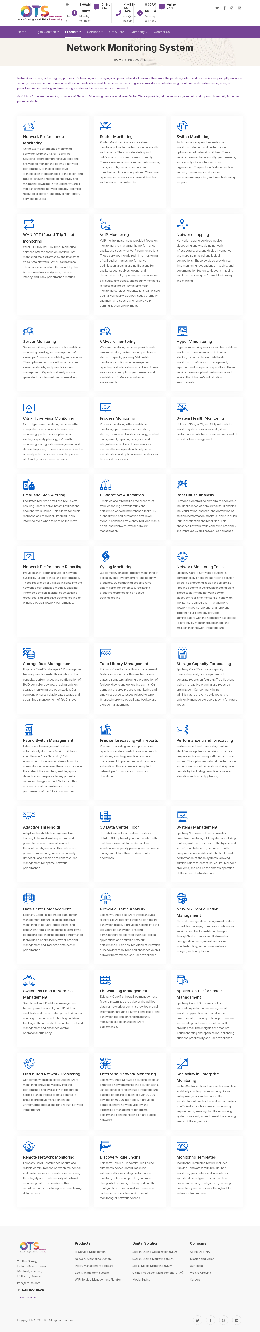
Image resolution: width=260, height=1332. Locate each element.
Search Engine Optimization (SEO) (154, 1252)
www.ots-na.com (28, 1297)
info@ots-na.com (28, 1283)
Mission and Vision (202, 1259)
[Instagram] (231, 14)
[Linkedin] (239, 14)
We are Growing (200, 1272)
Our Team (196, 1266)
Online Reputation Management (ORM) (157, 1272)
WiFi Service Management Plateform (99, 1279)
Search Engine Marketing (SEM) (153, 1259)
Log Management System (92, 1272)
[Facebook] (225, 14)
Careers (195, 1279)
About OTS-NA (200, 1252)
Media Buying (141, 1279)
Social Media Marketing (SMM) (152, 1266)
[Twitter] (217, 14)
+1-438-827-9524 (30, 1290)
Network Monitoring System (93, 1259)
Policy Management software (94, 1266)
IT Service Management (90, 1252)
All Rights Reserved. (62, 1320)
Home (119, 59)
